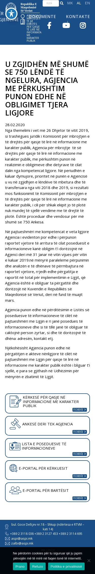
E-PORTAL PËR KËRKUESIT (38, 468)
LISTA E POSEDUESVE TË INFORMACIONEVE (37, 446)
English (87, 3)
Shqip (79, 3)
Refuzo (37, 566)
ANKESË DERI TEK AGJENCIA (41, 424)
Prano (20, 566)
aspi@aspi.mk (19, 538)
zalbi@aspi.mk (19, 543)
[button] (61, 3)
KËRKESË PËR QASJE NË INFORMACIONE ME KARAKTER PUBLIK (44, 401)
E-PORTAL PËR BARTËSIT (39, 490)
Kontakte (78, 16)
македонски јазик (70, 3)
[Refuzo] (88, 560)
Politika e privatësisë (66, 566)
